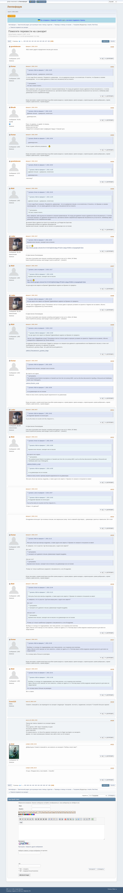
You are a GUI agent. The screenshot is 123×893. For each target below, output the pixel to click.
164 (38, 41)
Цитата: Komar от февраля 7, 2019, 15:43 (41, 192)
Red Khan (94, 24)
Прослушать (21, 846)
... (22, 41)
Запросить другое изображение (34, 846)
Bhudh (13, 107)
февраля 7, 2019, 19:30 (31, 265)
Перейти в (85, 795)
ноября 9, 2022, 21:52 (31, 744)
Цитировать (108, 58)
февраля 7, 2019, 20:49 (31, 360)
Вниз (9, 41)
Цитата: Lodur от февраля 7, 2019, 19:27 (40, 269)
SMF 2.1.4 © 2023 (10, 889)
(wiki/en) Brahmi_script (32, 383)
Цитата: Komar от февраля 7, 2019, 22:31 (41, 672)
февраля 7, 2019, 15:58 (31, 134)
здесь (64, 20)
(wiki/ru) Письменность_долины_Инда (37, 350)
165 (40, 41)
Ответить (105, 41)
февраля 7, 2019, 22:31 (31, 639)
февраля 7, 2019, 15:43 (31, 66)
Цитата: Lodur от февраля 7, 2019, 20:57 (40, 493)
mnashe (89, 24)
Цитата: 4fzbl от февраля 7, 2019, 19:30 (40, 299)
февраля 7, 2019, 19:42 (31, 324)
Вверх (10, 785)
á (18, 816)
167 (46, 41)
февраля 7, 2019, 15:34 (31, 46)
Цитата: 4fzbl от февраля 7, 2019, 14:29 (40, 70)
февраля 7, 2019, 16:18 (31, 161)
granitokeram (15, 46)
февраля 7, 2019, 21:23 (31, 489)
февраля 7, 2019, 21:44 (31, 534)
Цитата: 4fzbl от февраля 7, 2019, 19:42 (40, 413)
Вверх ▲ (115, 889)
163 (35, 41)
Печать (113, 41)
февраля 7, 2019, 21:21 (31, 436)
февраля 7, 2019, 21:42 (31, 516)
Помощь (110, 889)
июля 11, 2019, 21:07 (31, 701)
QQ (101, 58)
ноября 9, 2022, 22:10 (31, 767)
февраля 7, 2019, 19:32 (31, 295)
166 (43, 41)
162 (32, 41)
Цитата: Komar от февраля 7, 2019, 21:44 (41, 587)
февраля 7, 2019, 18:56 (31, 188)
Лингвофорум (14, 6)
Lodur (13, 236)
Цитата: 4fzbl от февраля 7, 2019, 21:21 (40, 538)
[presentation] (33, 858)
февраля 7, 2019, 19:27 (31, 236)
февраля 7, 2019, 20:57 (31, 409)
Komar (13, 66)
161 (30, 41)
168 (49, 41)
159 (24, 41)
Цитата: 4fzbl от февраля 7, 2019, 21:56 (40, 643)
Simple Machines (19, 889)
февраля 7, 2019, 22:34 (31, 668)
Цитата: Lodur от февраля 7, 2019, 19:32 (40, 328)
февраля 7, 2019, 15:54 (31, 107)
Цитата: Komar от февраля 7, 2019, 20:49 (41, 440)
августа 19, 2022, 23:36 (31, 720)
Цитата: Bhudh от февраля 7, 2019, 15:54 (41, 138)
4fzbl (12, 188)
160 (27, 41)
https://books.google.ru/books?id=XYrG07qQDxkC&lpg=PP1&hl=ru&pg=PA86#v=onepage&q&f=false (55, 247)
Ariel (12, 744)
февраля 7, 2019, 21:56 (31, 583)
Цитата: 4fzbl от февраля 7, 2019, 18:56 (40, 240)
